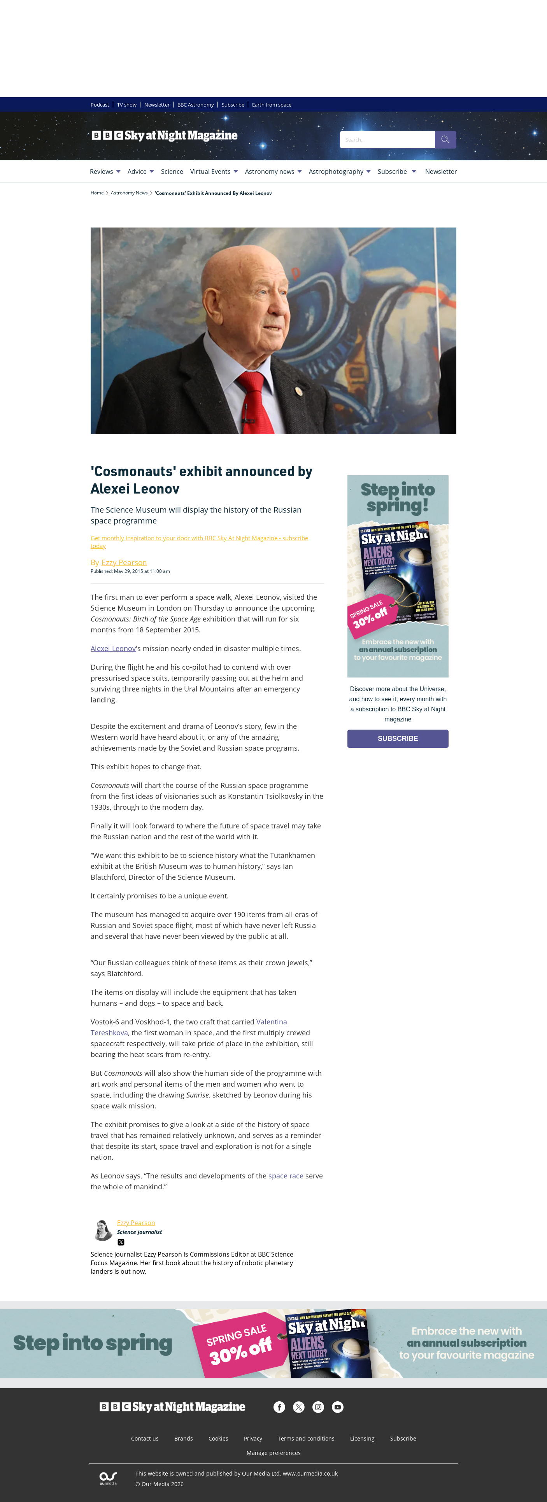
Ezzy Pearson (136, 1222)
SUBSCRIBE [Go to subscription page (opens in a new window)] (398, 738)
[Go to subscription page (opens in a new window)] (398, 675)
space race (285, 1175)
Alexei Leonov (113, 648)
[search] (445, 140)
